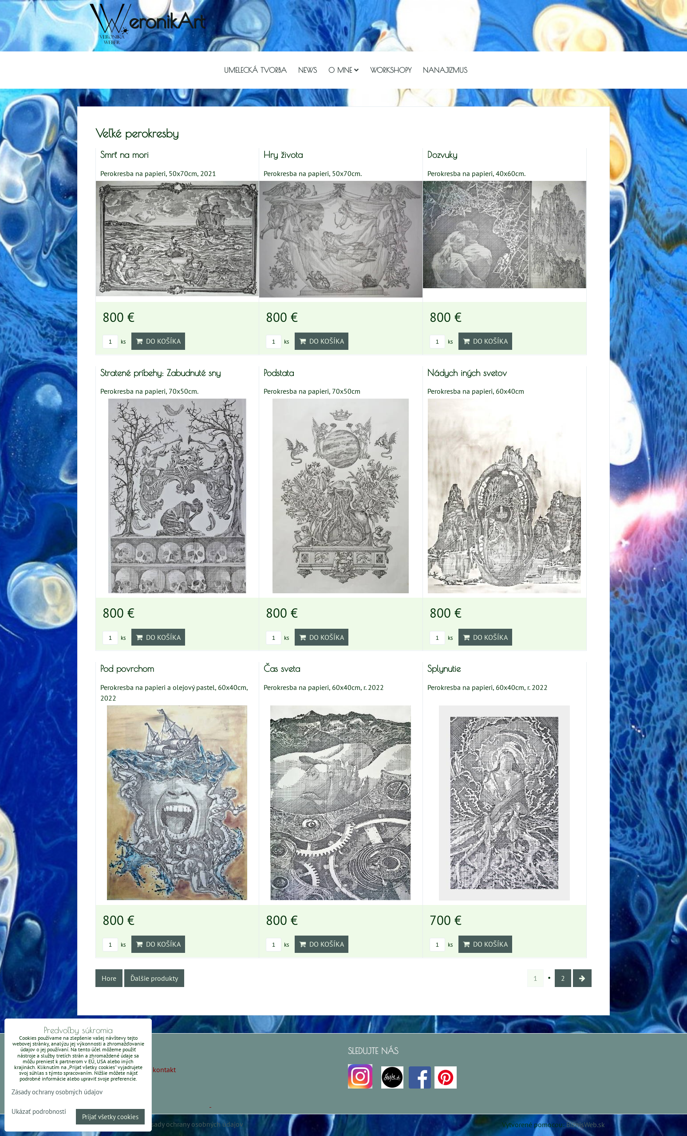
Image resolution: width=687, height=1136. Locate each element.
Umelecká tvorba (255, 70)
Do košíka (158, 341)
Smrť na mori (124, 154)
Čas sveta (282, 668)
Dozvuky (442, 154)
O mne (343, 70)
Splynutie (444, 668)
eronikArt (167, 20)
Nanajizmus (445, 70)
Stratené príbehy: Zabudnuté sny (160, 373)
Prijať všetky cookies (110, 1116)
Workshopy (390, 70)
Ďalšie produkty (154, 978)
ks (114, 341)
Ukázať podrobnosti (39, 1112)
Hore (109, 978)
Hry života (283, 154)
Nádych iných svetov (467, 373)
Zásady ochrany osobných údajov (193, 1124)
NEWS (307, 70)
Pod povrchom (127, 668)
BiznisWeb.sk (585, 1124)
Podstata (279, 373)
